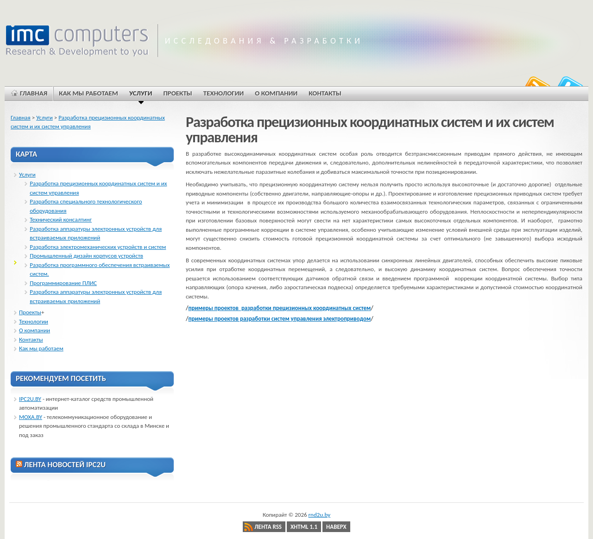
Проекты (30, 312)
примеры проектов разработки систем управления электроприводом (280, 318)
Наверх (336, 526)
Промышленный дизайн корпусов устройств (86, 255)
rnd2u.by (320, 514)
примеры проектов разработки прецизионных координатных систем (280, 307)
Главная (21, 117)
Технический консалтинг (61, 219)
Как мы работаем (41, 348)
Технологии (33, 321)
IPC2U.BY (30, 398)
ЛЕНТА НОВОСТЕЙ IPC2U (65, 464)
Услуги (44, 117)
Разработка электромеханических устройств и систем (98, 246)
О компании (34, 330)
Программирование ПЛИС (63, 282)
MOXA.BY (30, 416)
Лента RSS (268, 526)
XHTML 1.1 (303, 526)
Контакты (31, 339)
